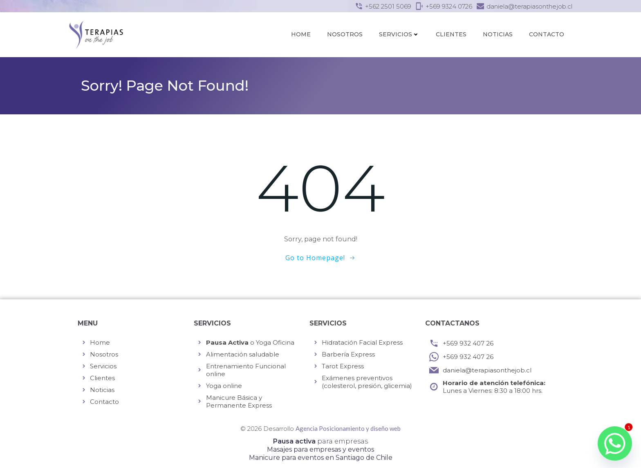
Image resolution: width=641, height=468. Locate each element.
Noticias (498, 34)
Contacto (546, 34)
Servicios (399, 34)
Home (301, 34)
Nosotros (345, 34)
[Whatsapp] (615, 443)
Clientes (451, 34)
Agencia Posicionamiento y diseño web (348, 428)
